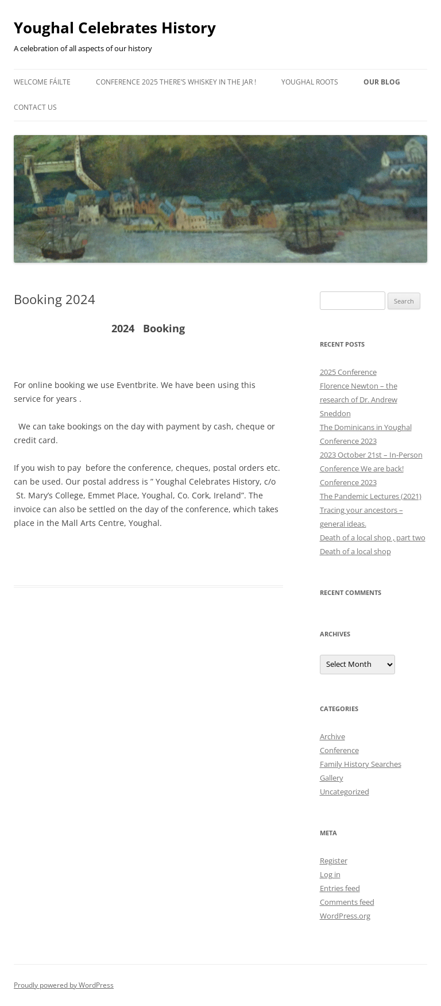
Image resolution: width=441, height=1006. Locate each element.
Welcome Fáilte (42, 82)
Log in (330, 874)
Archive (332, 736)
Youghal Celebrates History (115, 27)
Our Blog (381, 82)
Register (333, 860)
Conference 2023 (348, 441)
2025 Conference (348, 372)
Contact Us (35, 107)
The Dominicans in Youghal (366, 427)
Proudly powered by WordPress (64, 985)
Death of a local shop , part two (372, 537)
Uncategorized (344, 791)
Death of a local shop (355, 551)
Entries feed (340, 888)
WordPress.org (345, 916)
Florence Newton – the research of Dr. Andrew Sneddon (358, 399)
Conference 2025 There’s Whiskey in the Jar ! (176, 82)
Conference (339, 750)
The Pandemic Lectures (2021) (370, 496)
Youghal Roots (309, 82)
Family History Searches (360, 764)
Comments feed (347, 902)
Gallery (331, 778)
